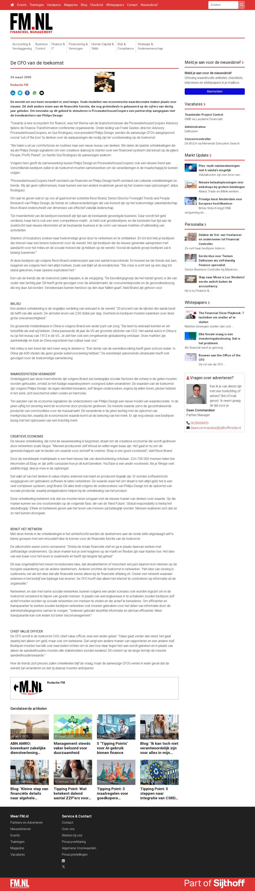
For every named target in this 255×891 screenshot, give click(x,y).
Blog (84, 5)
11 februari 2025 (22, 782)
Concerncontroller (198, 139)
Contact (132, 5)
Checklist (96, 5)
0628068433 (199, 423)
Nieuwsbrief (149, 5)
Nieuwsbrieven (20, 829)
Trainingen (37, 5)
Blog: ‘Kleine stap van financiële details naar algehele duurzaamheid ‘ (29, 793)
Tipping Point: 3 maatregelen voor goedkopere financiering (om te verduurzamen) (114, 793)
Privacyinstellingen (75, 854)
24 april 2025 (19, 736)
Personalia (194, 224)
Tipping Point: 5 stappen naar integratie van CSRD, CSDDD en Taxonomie (158, 793)
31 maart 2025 (64, 736)
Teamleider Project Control (204, 114)
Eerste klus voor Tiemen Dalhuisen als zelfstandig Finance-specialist (217, 260)
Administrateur (195, 127)
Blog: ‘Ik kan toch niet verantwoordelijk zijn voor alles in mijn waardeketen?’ (159, 748)
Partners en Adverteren (26, 822)
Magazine (71, 5)
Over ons (68, 829)
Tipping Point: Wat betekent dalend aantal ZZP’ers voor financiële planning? (72, 793)
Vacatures (54, 5)
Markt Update (197, 155)
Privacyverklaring (74, 842)
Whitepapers (115, 5)
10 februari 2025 (65, 782)
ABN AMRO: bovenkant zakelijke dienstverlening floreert (28, 748)
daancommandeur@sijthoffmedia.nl (215, 428)
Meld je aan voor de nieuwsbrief (213, 62)
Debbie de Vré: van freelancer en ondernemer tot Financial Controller (220, 239)
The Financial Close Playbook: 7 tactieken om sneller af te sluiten (221, 317)
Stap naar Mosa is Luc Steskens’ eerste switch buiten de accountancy (222, 281)
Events (22, 5)
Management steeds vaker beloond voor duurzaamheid (72, 748)
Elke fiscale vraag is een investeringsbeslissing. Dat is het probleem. (219, 338)
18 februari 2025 (108, 736)
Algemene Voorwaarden (79, 848)
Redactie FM (19, 85)
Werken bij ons (72, 835)
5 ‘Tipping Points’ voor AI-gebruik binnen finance (112, 748)
